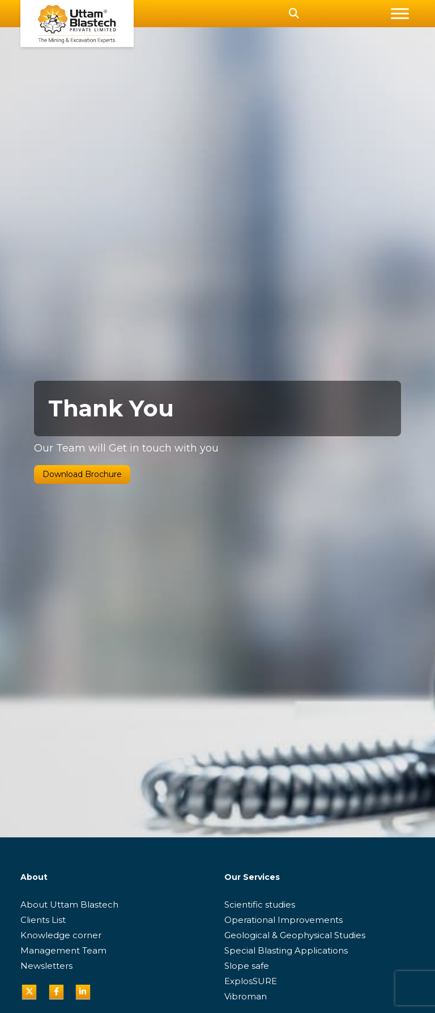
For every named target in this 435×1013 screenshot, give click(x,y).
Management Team (63, 950)
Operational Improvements (283, 919)
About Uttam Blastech (69, 904)
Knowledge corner (60, 935)
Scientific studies (259, 904)
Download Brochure (82, 474)
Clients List (43, 919)
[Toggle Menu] (400, 13)
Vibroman (245, 996)
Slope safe (246, 965)
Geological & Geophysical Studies (294, 935)
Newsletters (46, 965)
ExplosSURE (250, 981)
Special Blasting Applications (286, 950)
